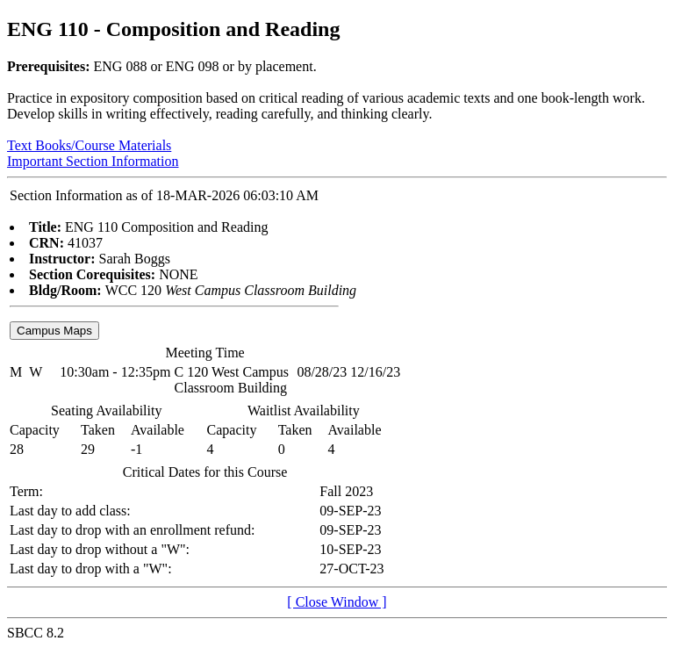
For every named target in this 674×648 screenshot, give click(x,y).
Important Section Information (93, 161)
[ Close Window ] (336, 601)
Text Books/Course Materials (89, 145)
